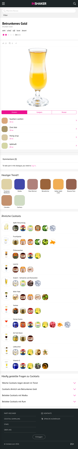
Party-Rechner (10, 413)
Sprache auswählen (50, 419)
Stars (6, 424)
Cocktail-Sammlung (12, 419)
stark (3, 30)
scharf (9, 30)
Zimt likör (42, 128)
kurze (18, 30)
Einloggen (39, 437)
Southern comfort (42, 120)
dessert (24, 30)
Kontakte (46, 413)
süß (14, 30)
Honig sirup (42, 137)
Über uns (7, 430)
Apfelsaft (42, 145)
